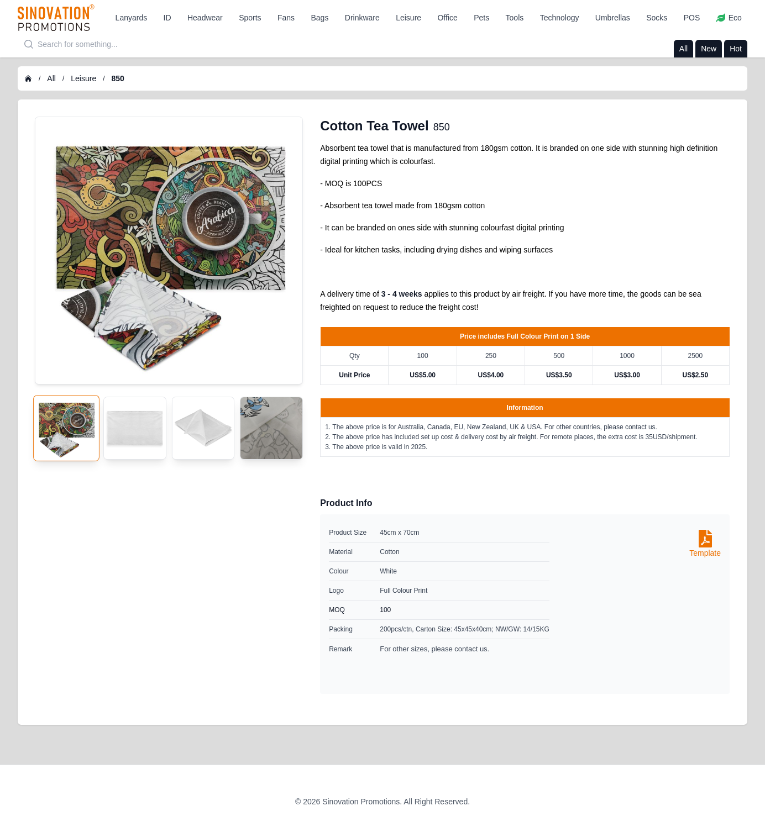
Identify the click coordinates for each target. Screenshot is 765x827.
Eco (729, 17)
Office (447, 17)
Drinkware (362, 17)
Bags (320, 17)
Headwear (205, 17)
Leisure (408, 17)
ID (167, 17)
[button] (131, 18)
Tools (515, 17)
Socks (656, 17)
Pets (481, 17)
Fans (286, 17)
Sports (250, 17)
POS (692, 17)
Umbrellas (612, 17)
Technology (559, 17)
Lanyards (132, 17)
